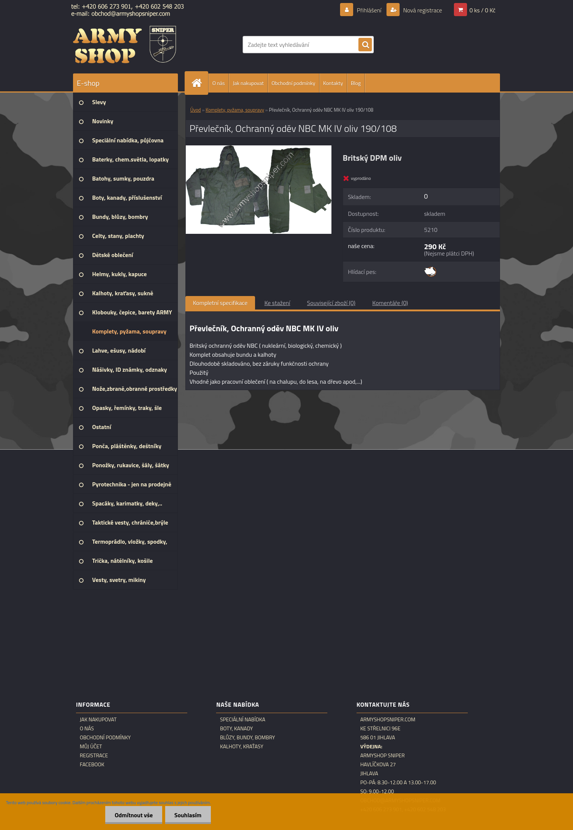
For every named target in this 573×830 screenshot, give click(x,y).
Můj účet (91, 746)
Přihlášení (369, 10)
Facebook (92, 764)
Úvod (195, 110)
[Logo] (124, 44)
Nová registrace (422, 10)
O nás (218, 83)
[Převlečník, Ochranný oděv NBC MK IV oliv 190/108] (258, 148)
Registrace (94, 755)
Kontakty (333, 83)
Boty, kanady (236, 728)
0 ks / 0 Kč (482, 10)
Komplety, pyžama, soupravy (235, 110)
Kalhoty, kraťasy (241, 746)
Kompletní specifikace (220, 302)
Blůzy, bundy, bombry (247, 737)
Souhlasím (187, 815)
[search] (365, 45)
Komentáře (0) (390, 302)
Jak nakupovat (248, 83)
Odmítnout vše (134, 815)
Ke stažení (277, 302)
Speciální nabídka (242, 719)
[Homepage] (199, 83)
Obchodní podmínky (293, 83)
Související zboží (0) (331, 302)
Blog (356, 83)
